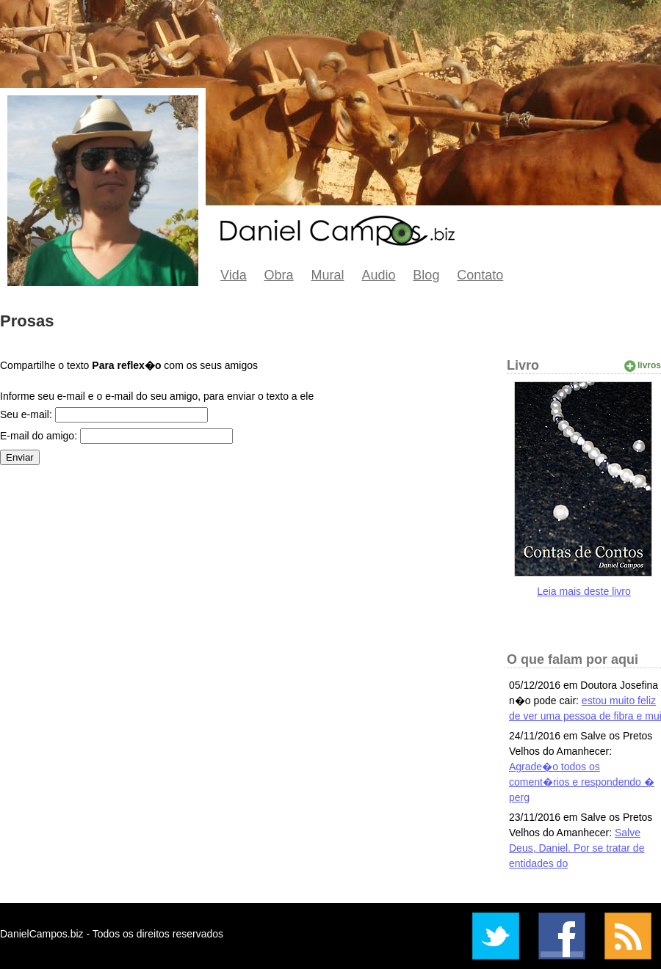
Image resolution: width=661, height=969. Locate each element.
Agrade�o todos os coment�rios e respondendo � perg (581, 782)
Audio (378, 275)
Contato (480, 275)
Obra (279, 275)
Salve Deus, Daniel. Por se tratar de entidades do (576, 848)
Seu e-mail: (26, 414)
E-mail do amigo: (38, 436)
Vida (233, 275)
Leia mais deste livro (584, 591)
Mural (327, 275)
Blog (426, 275)
